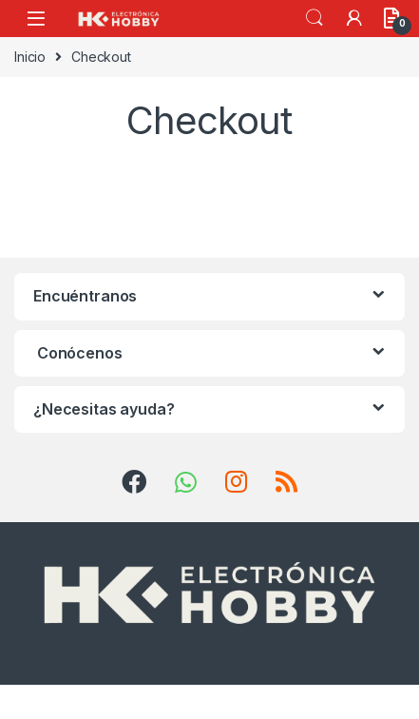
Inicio (30, 57)
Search (314, 18)
